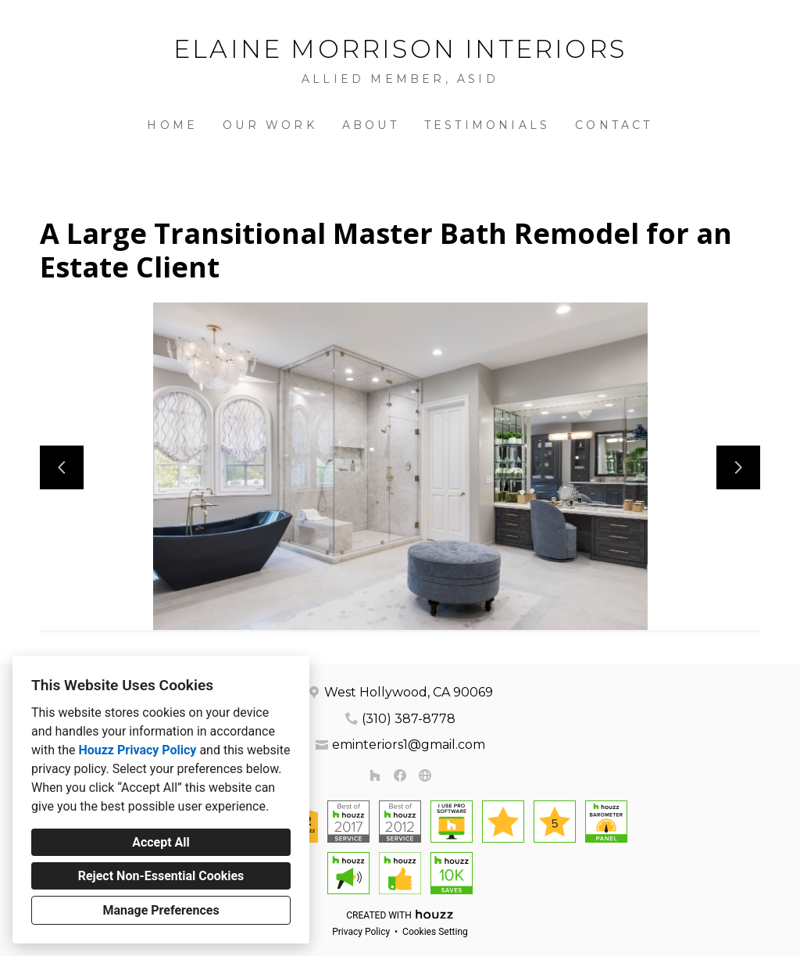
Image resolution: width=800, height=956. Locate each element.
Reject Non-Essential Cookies (161, 875)
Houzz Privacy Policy (137, 750)
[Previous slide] (62, 467)
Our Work (270, 125)
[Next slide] (738, 467)
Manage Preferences (160, 910)
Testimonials (487, 125)
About (370, 125)
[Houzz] (375, 775)
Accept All (161, 842)
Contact (613, 125)
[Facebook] (400, 775)
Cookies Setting (435, 931)
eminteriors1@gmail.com (408, 744)
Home (172, 125)
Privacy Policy (361, 931)
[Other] (425, 775)
